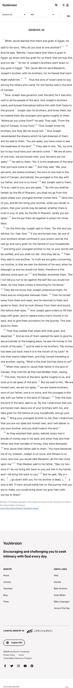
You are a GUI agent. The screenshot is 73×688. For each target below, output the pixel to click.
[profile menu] (65, 5)
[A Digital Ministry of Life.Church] (36, 629)
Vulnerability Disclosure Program (17, 658)
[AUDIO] (60, 16)
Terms (21, 655)
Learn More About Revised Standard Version (19, 508)
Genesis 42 (14, 14)
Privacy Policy (9, 655)
